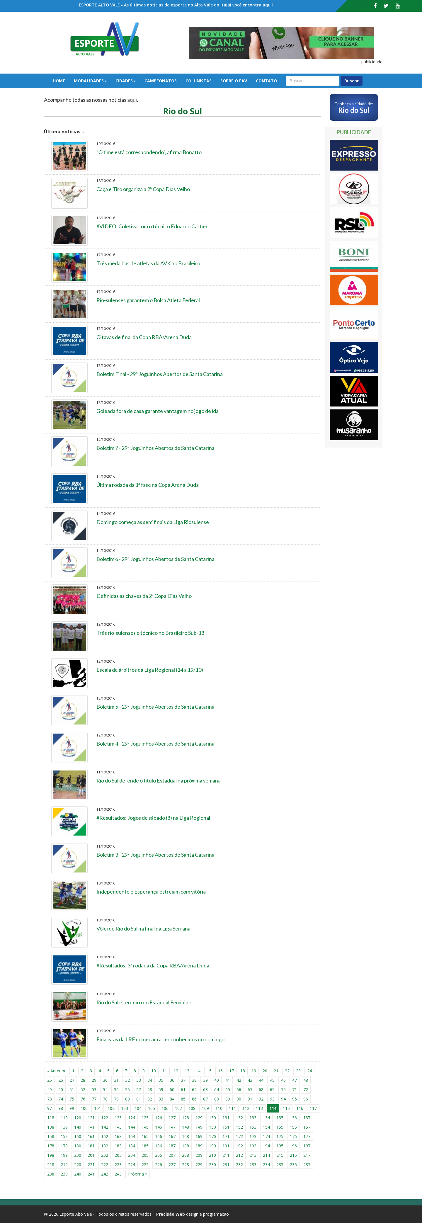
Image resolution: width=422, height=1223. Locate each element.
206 (158, 1155)
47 (294, 1080)
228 (185, 1164)
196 (293, 1146)
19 (253, 1071)
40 (216, 1080)
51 (71, 1089)
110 (218, 1108)
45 (272, 1080)
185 (145, 1146)
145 (145, 1127)
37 (183, 1080)
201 (91, 1155)
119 (64, 1117)
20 (265, 1071)
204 (131, 1155)
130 (212, 1117)
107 (178, 1108)
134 (266, 1117)
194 (266, 1146)
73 (49, 1099)
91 (250, 1099)
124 (131, 1117)
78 (105, 1099)
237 (306, 1164)
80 (127, 1099)
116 (299, 1108)
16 (220, 1071)
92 (261, 1099)
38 (194, 1080)
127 (172, 1117)
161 (91, 1136)
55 (116, 1089)
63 (205, 1089)
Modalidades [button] (90, 81)
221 (91, 1164)
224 (131, 1164)
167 (172, 1136)
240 (77, 1174)
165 (145, 1136)
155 (279, 1127)
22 (287, 1071)
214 (266, 1155)
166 (158, 1136)
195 (279, 1146)
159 (64, 1136)
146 (158, 1127)
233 (252, 1164)
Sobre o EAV (233, 81)
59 (161, 1089)
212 (239, 1155)
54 (105, 1089)
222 (104, 1164)
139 (64, 1127)
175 (279, 1136)
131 (225, 1117)
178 (50, 1146)
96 (305, 1099)
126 (158, 1117)
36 (172, 1080)
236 (293, 1164)
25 (49, 1080)
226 (158, 1164)
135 (279, 1117)
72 (305, 1089)
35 (161, 1080)
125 (145, 1117)
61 (183, 1089)
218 (50, 1164)
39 (205, 1080)
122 (104, 1117)
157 (306, 1127)
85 (183, 1099)
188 (185, 1146)
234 (266, 1164)
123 (118, 1117)
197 (306, 1146)
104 (138, 1108)
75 (71, 1099)
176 (293, 1136)
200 (77, 1155)
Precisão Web (170, 1214)
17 (231, 1071)
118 (50, 1117)
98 (60, 1108)
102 (111, 1108)
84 (172, 1099)
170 (212, 1136)
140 (77, 1127)
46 (283, 1080)
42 (238, 1080)
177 (306, 1136)
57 (138, 1089)
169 (199, 1136)
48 (305, 1080)
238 (50, 1174)
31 (116, 1080)
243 (118, 1174)
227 (172, 1164)
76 (83, 1099)
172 (239, 1136)
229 (199, 1164)
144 (131, 1127)
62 (194, 1089)
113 (259, 1108)
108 (191, 1108)
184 (131, 1146)
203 (118, 1155)
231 (225, 1164)
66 (238, 1089)
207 (172, 1155)
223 (118, 1164)
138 (50, 1127)
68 (261, 1089)
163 (118, 1136)
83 (161, 1099)
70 (283, 1089)
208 (185, 1155)
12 (175, 1071)
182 (104, 1146)
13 (187, 1071)
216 (293, 1155)
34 (149, 1080)
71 (294, 1089)
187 (172, 1146)
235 (279, 1164)
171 (225, 1136)
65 (227, 1089)
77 (94, 1099)
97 (49, 1108)
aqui (132, 99)
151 (225, 1127)
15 (209, 1071)
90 (238, 1099)
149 (199, 1127)
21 (276, 1071)
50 (60, 1089)
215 (279, 1155)
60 (172, 1089)
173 (252, 1136)
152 (239, 1127)
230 (212, 1164)
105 (151, 1108)
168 (185, 1136)
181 (91, 1146)
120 (77, 1117)
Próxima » (137, 1174)
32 (127, 1080)
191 (225, 1146)
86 (194, 1099)
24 (309, 1071)
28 (83, 1080)
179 (64, 1146)
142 (104, 1127)
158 (50, 1136)
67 (250, 1089)
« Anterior (56, 1071)
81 (138, 1099)
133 (252, 1117)
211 (225, 1155)
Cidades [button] (125, 81)
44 (261, 1080)
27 (71, 1080)
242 (104, 1174)
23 (298, 1071)
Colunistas (199, 81)
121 (91, 1117)
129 (199, 1117)
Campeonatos (160, 81)
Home (59, 81)
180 (77, 1146)
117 (313, 1108)
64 (216, 1089)
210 (212, 1155)
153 (252, 1127)
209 (199, 1155)
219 (64, 1164)
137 (306, 1117)
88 (216, 1099)
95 (294, 1099)
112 (245, 1108)
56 (127, 1089)
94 (283, 1099)
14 (198, 1071)
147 (172, 1127)
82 (149, 1099)
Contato (266, 81)
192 (239, 1146)
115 (286, 1108)
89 (227, 1099)
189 (199, 1146)
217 (306, 1155)
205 (145, 1155)
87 (205, 1099)
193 (252, 1146)
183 (118, 1146)
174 (266, 1136)
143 (118, 1127)
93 (272, 1099)
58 (149, 1089)
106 (165, 1108)
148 (185, 1127)
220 (77, 1164)
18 (242, 1071)
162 (104, 1136)
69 (272, 1089)
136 (293, 1117)
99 (71, 1108)
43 (250, 1080)
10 (153, 1071)
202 (104, 1155)
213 (252, 1155)
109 (205, 1108)
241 (91, 1174)
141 (91, 1127)
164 (131, 1136)
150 (212, 1127)
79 (116, 1099)
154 (266, 1127)
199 (64, 1155)
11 (164, 1071)
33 (138, 1080)
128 (185, 1117)
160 (77, 1136)
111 (232, 1108)
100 (84, 1108)
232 (239, 1164)
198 (50, 1155)
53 (94, 1089)
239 (64, 1174)
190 (212, 1146)
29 (94, 1080)
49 (49, 1089)
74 (60, 1099)
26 (60, 1080)
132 (239, 1117)
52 (83, 1089)
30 (105, 1080)
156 (293, 1127)
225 (145, 1164)
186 (158, 1146)
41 (227, 1080)
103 (124, 1108)
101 (97, 1108)
